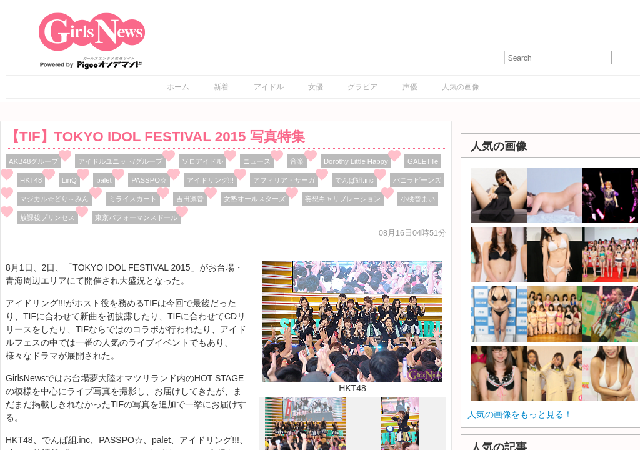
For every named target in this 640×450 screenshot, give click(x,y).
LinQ (69, 180)
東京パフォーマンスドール (136, 217)
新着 (221, 86)
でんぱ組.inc (354, 180)
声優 (410, 86)
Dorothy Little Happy (356, 161)
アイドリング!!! (210, 180)
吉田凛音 (190, 198)
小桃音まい (418, 198)
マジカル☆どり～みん (54, 198)
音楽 (297, 161)
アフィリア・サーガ (284, 180)
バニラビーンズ (417, 180)
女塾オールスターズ (255, 198)
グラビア (363, 86)
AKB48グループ (33, 161)
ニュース (257, 161)
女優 (315, 86)
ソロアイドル (202, 161)
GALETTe (423, 161)
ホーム (178, 86)
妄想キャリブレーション (343, 198)
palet (104, 180)
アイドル (269, 86)
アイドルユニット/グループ (120, 161)
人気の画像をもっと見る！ (520, 414)
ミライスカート (133, 198)
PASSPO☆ (149, 180)
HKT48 (31, 180)
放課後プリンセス (47, 217)
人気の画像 (460, 86)
